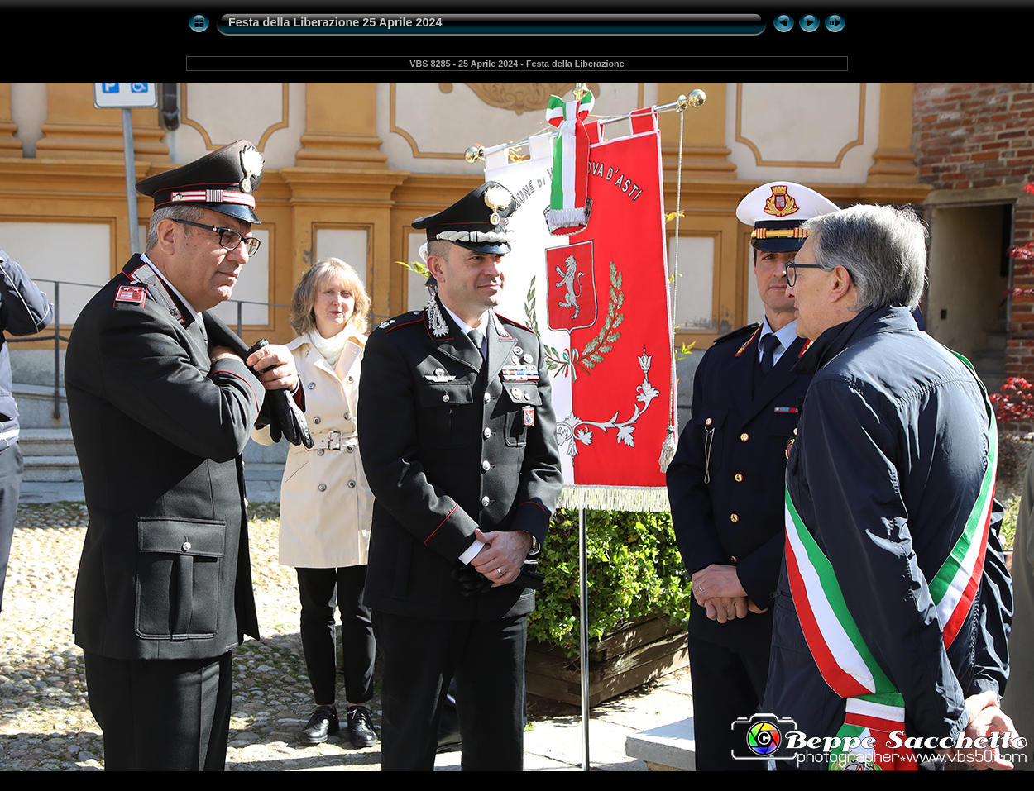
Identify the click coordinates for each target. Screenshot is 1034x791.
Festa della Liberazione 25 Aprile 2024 (335, 22)
